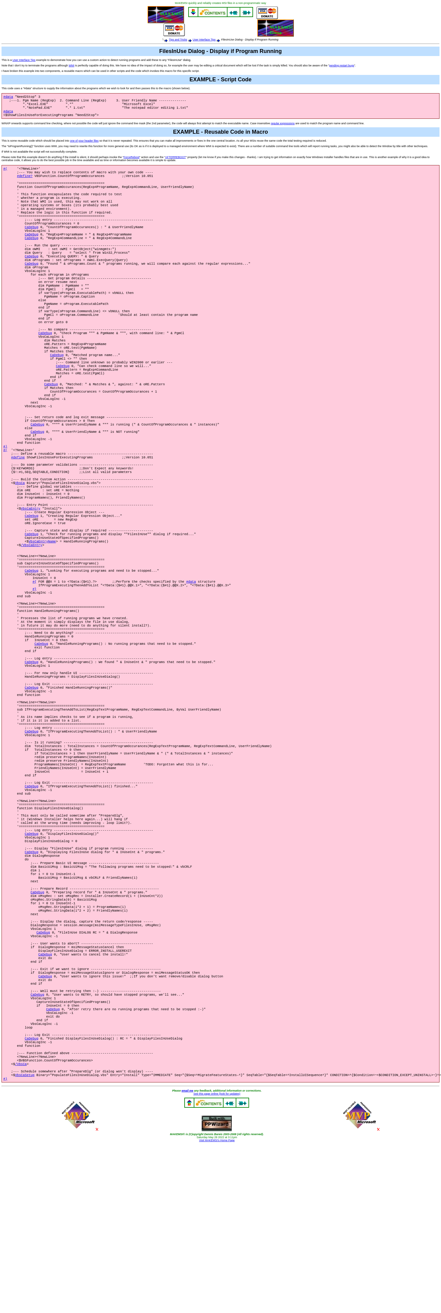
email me (187, 1246)
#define (18, 509)
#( (5, 173)
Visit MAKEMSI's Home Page (216, 1296)
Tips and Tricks (178, 39)
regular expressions (283, 127)
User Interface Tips (204, 39)
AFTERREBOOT (175, 160)
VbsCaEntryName (42, 607)
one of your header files (84, 144)
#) (5, 497)
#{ (34, 654)
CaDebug (31, 241)
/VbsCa (20, 1217)
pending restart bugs (341, 65)
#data (8, 97)
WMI (72, 65)
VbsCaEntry (30, 569)
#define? (25, 181)
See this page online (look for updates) (216, 1249)
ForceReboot (131, 160)
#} (34, 663)
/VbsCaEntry (31, 612)
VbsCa (20, 539)
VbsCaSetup (24, 1230)
